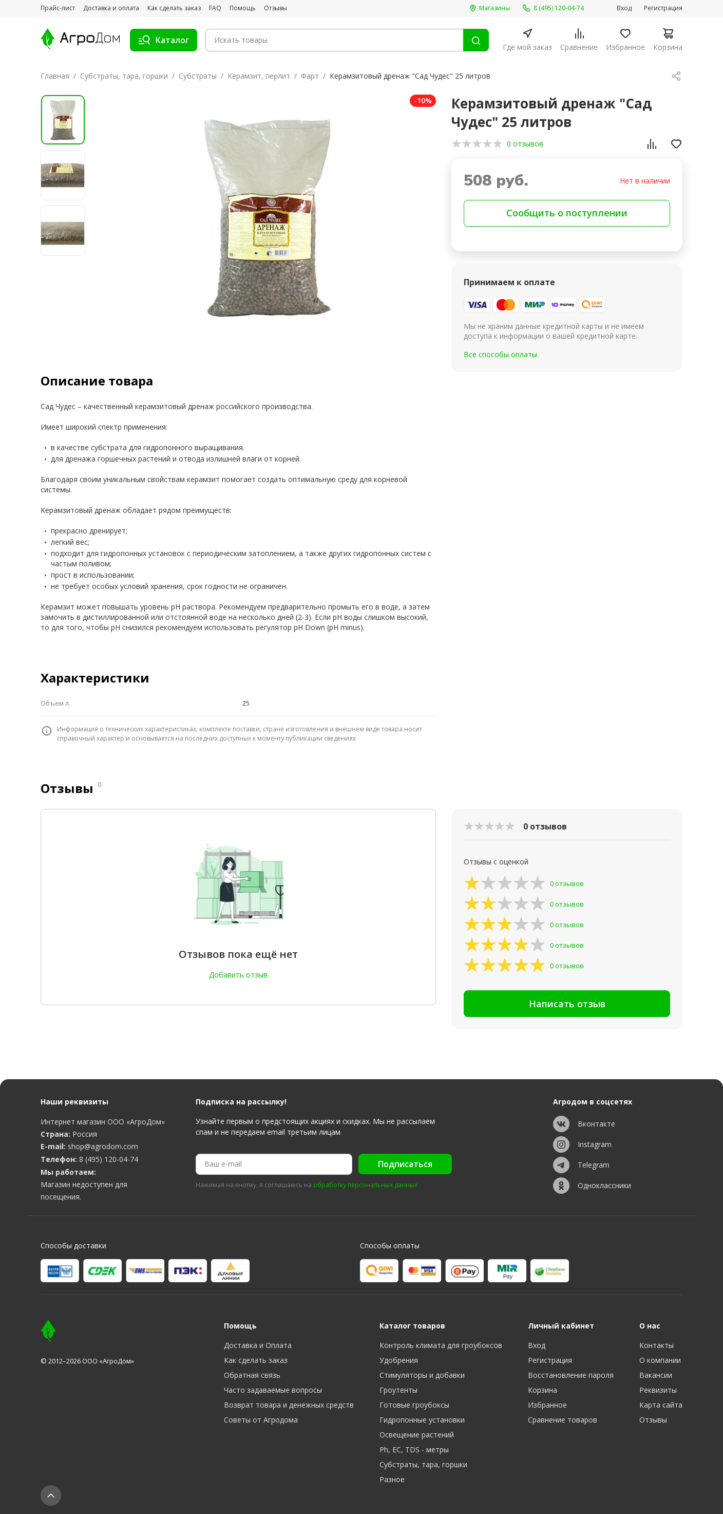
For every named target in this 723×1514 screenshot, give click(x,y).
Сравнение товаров (562, 1420)
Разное (392, 1479)
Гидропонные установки (422, 1420)
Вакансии (655, 1375)
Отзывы (275, 8)
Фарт (310, 76)
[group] (267, 217)
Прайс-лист (58, 8)
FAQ (215, 8)
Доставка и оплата (111, 8)
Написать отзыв (567, 1004)
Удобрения (398, 1360)
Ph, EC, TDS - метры (414, 1449)
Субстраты (198, 76)
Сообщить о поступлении (566, 213)
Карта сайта (660, 1405)
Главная (55, 76)
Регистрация (663, 8)
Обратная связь (252, 1375)
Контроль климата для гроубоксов (440, 1345)
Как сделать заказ (174, 8)
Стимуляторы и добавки (422, 1375)
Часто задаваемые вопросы (273, 1390)
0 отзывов (525, 144)
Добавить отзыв (238, 975)
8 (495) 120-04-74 (108, 1159)
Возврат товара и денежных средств (289, 1405)
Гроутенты (398, 1390)
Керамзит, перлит (258, 76)
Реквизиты (658, 1390)
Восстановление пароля (571, 1375)
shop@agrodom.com (103, 1146)
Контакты (656, 1345)
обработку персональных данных (365, 1185)
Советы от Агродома (261, 1420)
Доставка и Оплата (258, 1345)
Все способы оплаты (500, 354)
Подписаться (405, 1164)
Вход (624, 8)
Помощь (243, 8)
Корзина (542, 1390)
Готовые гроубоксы (414, 1405)
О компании (660, 1360)
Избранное (547, 1405)
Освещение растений (416, 1434)
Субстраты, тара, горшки (124, 76)
